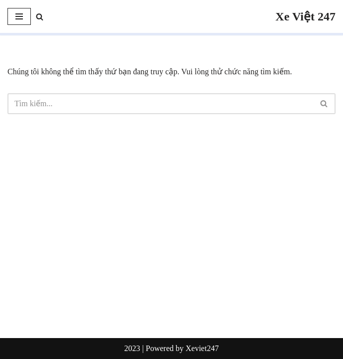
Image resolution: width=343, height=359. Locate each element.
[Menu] (19, 16)
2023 (132, 348)
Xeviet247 (202, 348)
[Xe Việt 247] (305, 16)
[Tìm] (39, 16)
